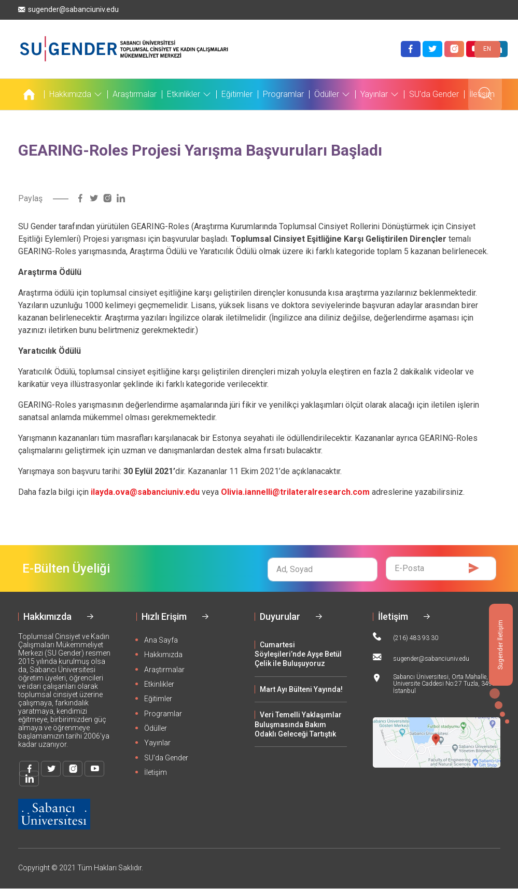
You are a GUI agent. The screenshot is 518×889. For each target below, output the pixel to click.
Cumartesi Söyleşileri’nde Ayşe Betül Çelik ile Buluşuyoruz (298, 654)
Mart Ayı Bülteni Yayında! (301, 689)
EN (487, 48)
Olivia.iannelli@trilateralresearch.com (295, 492)
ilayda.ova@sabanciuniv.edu (145, 492)
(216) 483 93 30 (405, 637)
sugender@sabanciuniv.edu (68, 9)
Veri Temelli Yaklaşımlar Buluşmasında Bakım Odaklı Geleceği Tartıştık (298, 724)
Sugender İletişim (500, 645)
